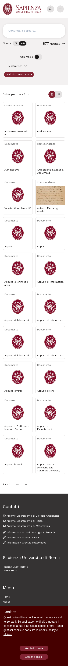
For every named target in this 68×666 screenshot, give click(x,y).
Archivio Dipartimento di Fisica (22, 520)
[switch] (20, 43)
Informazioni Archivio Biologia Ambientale (29, 532)
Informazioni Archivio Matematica (24, 542)
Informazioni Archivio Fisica (21, 537)
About (6, 601)
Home (6, 596)
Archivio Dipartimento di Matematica (26, 526)
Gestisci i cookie (34, 648)
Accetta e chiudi (33, 656)
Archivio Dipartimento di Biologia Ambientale (31, 515)
